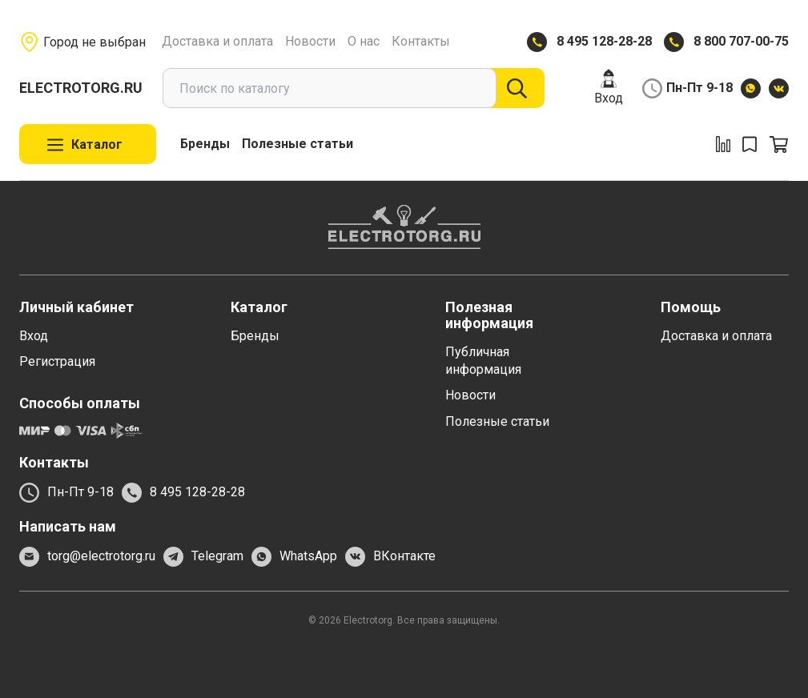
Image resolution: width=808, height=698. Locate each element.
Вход (608, 87)
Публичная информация (483, 360)
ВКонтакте (390, 557)
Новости (310, 41)
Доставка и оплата (217, 41)
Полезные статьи (297, 143)
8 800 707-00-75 (741, 41)
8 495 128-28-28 (604, 41)
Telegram (203, 557)
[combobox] (329, 88)
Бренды (205, 143)
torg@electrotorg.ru (87, 557)
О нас (364, 41)
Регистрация (57, 361)
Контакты (421, 41)
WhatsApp (294, 557)
